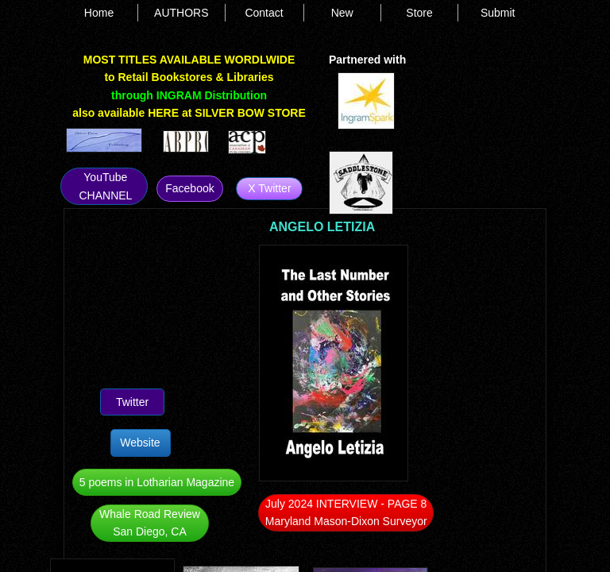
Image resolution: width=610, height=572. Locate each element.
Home (99, 12)
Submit (498, 12)
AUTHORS (181, 12)
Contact (264, 12)
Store (419, 12)
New (342, 12)
